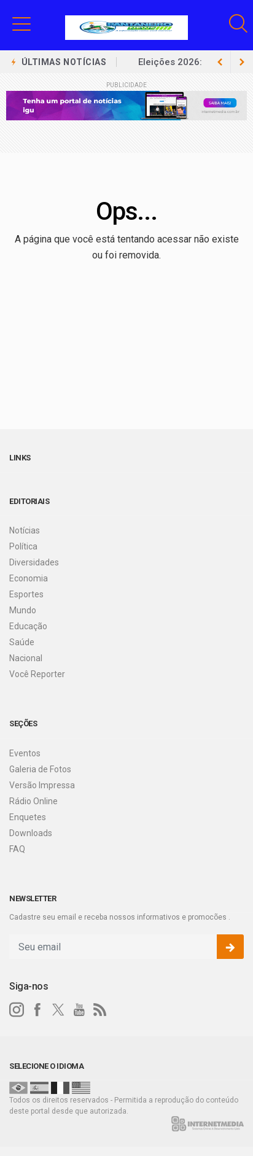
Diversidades (34, 562)
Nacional (25, 658)
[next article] (220, 62)
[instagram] (16, 1010)
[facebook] (37, 1010)
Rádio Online (33, 801)
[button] (21, 23)
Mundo (22, 610)
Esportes (26, 594)
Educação (28, 626)
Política (23, 546)
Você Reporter (37, 674)
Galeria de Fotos (40, 769)
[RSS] (100, 1010)
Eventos (25, 753)
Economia (28, 578)
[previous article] (242, 62)
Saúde (21, 642)
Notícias (24, 530)
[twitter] (58, 1010)
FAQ (17, 849)
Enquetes (27, 817)
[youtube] (79, 1010)
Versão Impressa (42, 785)
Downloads (30, 833)
